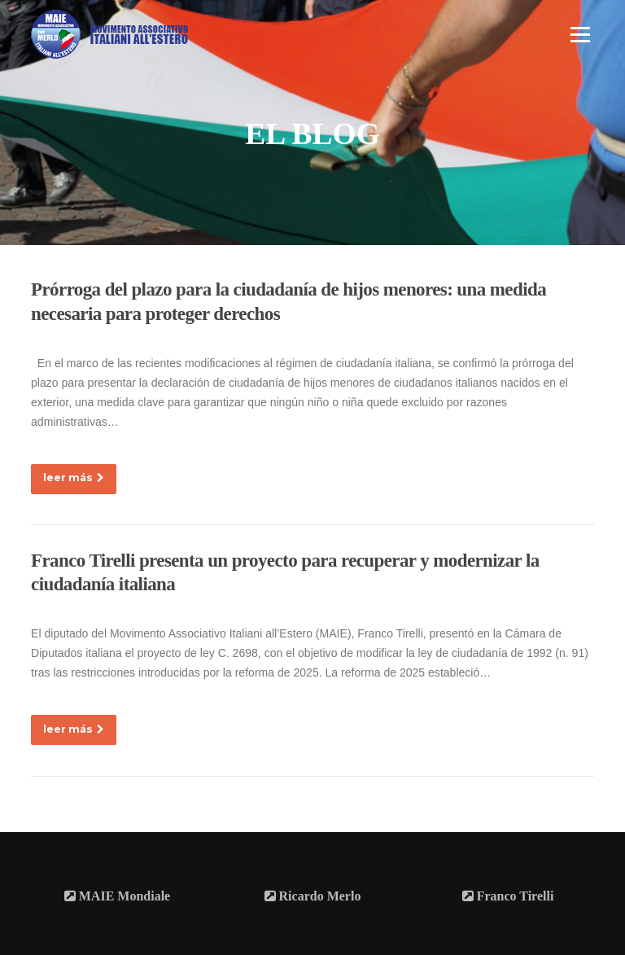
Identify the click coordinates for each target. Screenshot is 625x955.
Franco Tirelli (508, 896)
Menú (580, 34)
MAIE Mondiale (117, 896)
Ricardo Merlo (312, 896)
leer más (73, 477)
